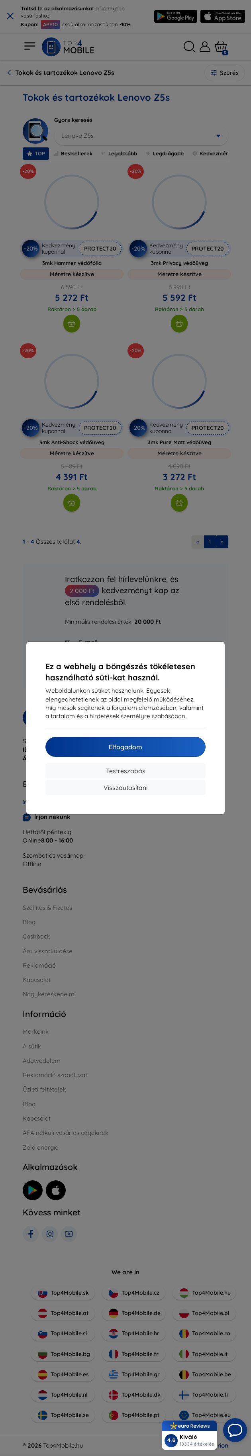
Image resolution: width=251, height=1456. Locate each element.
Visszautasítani (125, 788)
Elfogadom (125, 747)
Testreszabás (125, 771)
